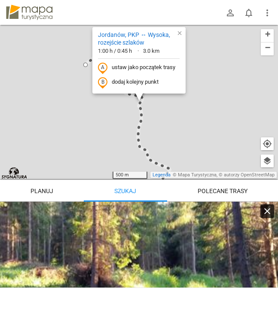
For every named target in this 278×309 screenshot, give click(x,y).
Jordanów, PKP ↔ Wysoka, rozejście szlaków (134, 38)
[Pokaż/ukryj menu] (267, 13)
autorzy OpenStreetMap (249, 175)
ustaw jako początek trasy (136, 68)
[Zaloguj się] (230, 13)
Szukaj (125, 191)
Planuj (42, 191)
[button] (85, 65)
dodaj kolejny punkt (128, 82)
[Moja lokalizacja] (267, 143)
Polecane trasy (222, 191)
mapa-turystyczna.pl (29, 12)
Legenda (162, 175)
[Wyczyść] (267, 211)
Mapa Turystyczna (197, 175)
